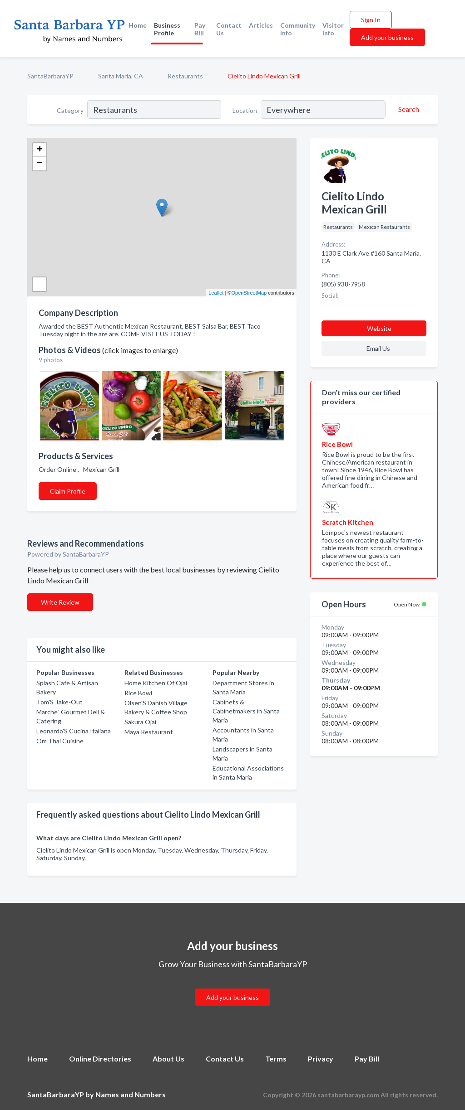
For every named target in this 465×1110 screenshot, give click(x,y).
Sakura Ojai (140, 722)
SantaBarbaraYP (50, 76)
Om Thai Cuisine (60, 741)
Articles (261, 25)
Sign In (371, 20)
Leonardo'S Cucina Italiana (73, 731)
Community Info (297, 29)
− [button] (40, 163)
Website (379, 328)
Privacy (320, 1058)
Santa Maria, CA (120, 76)
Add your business (387, 37)
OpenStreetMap (249, 293)
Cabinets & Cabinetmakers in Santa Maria (246, 711)
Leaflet (215, 293)
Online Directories (100, 1058)
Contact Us (229, 29)
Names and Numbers (130, 1094)
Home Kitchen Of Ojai (155, 683)
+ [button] (40, 150)
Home (138, 25)
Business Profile (167, 29)
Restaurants (185, 76)
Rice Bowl (138, 693)
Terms (276, 1058)
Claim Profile (67, 491)
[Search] (407, 109)
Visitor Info (333, 29)
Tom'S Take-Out (59, 702)
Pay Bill (199, 29)
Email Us (378, 348)
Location (244, 110)
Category (70, 110)
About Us (168, 1058)
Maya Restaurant (148, 732)
